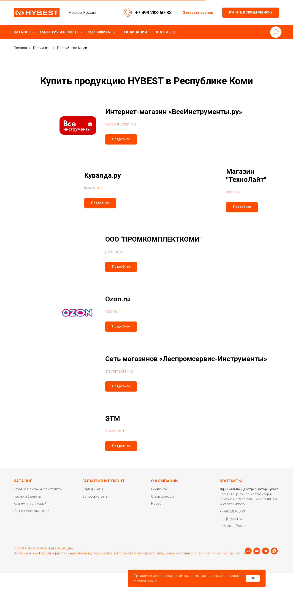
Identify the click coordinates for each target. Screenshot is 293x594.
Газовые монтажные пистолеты (38, 489)
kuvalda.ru (93, 187)
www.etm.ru (116, 430)
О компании (135, 32)
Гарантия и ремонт (59, 32)
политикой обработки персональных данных (227, 559)
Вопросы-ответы (95, 496)
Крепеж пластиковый (30, 503)
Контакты (166, 32)
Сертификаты (102, 32)
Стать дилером (162, 496)
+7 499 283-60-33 (153, 12)
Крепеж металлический (31, 511)
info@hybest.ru (231, 518)
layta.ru (232, 191)
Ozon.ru (112, 311)
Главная (20, 48)
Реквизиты (159, 489)
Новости (158, 503)
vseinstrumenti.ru (120, 124)
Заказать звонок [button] (198, 12)
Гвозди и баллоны (27, 496)
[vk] (17, 567)
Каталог (23, 32)
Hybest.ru (32, 554)
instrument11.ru (119, 371)
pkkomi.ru (113, 251)
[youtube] (25, 567)
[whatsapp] (43, 567)
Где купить (42, 48)
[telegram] (34, 567)
